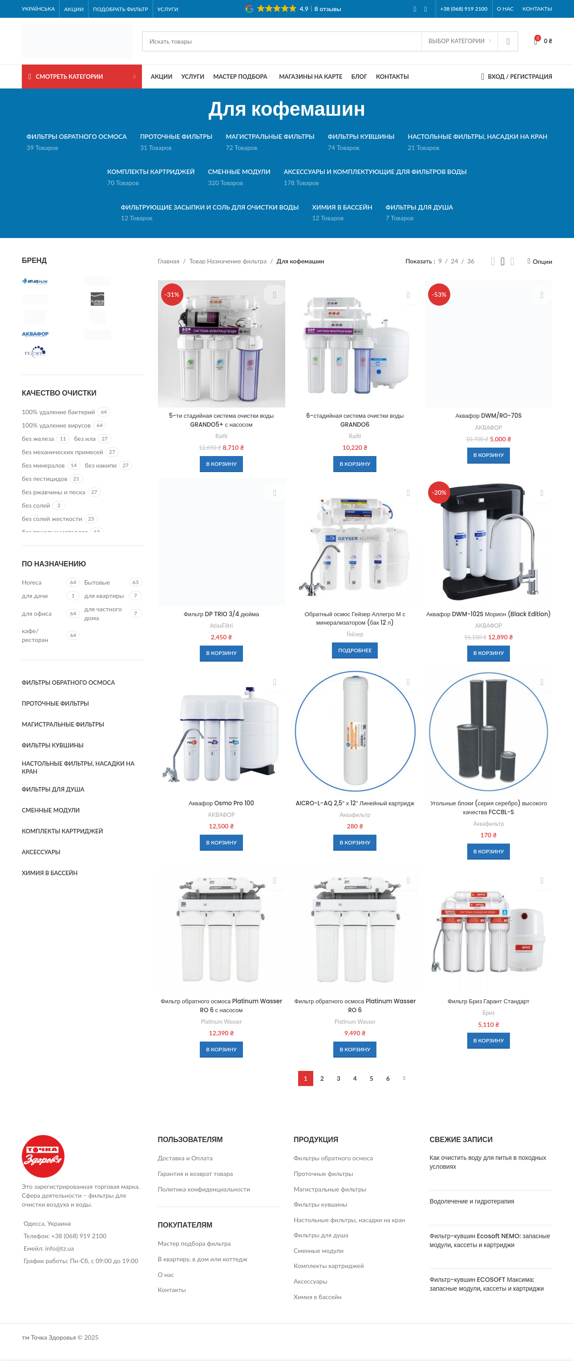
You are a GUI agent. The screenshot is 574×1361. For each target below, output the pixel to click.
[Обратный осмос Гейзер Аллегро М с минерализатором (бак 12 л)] (355, 542)
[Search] (330, 41)
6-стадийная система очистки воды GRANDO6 (355, 419)
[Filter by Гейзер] (51, 352)
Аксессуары (310, 1291)
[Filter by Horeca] (43, 582)
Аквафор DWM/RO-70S (489, 414)
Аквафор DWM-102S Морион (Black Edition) (489, 617)
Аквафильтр (355, 832)
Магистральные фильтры (330, 1198)
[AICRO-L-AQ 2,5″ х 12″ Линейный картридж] (355, 741)
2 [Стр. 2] (322, 1087)
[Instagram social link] (425, 9)
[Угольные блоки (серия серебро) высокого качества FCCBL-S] (489, 741)
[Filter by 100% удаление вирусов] (56, 425)
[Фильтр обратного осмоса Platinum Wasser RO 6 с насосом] (220, 939)
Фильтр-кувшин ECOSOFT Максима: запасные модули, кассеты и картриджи (487, 1294)
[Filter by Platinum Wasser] (113, 299)
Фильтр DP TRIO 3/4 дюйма (221, 613)
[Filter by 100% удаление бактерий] (58, 412)
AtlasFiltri (220, 624)
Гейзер (355, 633)
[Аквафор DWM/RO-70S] (489, 343)
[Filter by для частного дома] (105, 613)
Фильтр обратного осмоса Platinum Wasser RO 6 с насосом (221, 1015)
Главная (169, 261)
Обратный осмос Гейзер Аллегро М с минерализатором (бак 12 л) (355, 617)
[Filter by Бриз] (113, 334)
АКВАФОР (489, 425)
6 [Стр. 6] (388, 1087)
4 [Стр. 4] (355, 1087)
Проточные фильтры (323, 1183)
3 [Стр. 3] (338, 1087)
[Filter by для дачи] (43, 595)
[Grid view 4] (512, 261)
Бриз (489, 1022)
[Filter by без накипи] (101, 465)
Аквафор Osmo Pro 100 (220, 812)
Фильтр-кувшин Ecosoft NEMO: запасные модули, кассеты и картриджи (490, 1250)
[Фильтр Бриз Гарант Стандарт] (489, 939)
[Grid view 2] (493, 261)
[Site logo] (77, 40)
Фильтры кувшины (320, 1214)
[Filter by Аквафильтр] (113, 316)
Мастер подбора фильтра (194, 1253)
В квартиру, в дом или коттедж (203, 1268)
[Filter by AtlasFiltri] (51, 281)
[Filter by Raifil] (51, 316)
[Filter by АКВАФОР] (51, 334)
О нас (166, 1284)
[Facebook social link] (415, 9)
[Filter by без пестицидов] (45, 478)
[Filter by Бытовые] (105, 582)
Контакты (172, 1299)
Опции (542, 261)
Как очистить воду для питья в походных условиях (488, 1172)
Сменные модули (319, 1260)
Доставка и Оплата (185, 1167)
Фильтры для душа (321, 1244)
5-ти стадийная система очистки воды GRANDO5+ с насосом (220, 419)
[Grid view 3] (503, 261)
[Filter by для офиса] (43, 613)
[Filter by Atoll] (113, 281)
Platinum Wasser (221, 1030)
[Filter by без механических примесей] (62, 452)
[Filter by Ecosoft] (51, 299)
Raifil (220, 434)
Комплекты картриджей (329, 1275)
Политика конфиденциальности (204, 1198)
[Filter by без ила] (85, 438)
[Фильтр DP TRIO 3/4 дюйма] (220, 542)
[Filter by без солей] (36, 505)
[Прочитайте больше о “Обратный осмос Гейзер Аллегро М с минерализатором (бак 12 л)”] (355, 650)
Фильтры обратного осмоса (333, 1167)
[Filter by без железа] (38, 438)
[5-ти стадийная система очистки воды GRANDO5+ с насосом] (220, 343)
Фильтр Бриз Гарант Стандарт (489, 1010)
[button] (220, 462)
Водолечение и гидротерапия (472, 1211)
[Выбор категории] (459, 41)
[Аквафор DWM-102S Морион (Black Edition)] (489, 542)
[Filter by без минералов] (43, 465)
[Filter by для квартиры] (105, 595)
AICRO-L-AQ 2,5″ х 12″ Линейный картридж (355, 816)
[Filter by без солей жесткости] (52, 518)
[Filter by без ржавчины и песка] (53, 492)
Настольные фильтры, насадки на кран (349, 1229)
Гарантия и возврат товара (195, 1183)
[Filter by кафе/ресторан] (43, 635)
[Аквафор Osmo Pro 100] (220, 741)
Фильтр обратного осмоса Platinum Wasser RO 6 (355, 1015)
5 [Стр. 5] (371, 1087)
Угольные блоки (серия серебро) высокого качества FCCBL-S (489, 816)
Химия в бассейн (318, 1306)
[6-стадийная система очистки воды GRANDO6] (355, 343)
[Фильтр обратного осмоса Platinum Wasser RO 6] (355, 939)
